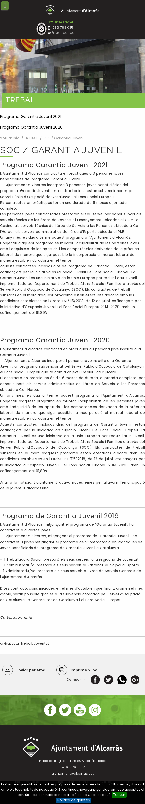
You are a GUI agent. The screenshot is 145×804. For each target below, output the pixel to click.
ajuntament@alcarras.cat (73, 773)
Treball (26, 643)
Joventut (41, 643)
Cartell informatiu (16, 617)
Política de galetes (73, 800)
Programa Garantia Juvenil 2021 (54, 165)
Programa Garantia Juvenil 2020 (55, 340)
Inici (17, 138)
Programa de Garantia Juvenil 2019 (59, 516)
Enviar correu (62, 32)
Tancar (119, 794)
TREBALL (31, 138)
